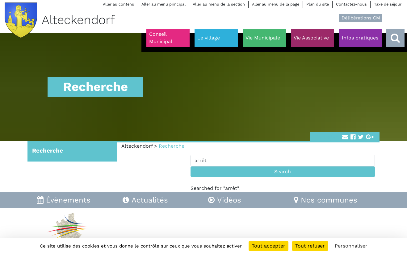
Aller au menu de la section (219, 4)
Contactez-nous (351, 4)
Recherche (47, 150)
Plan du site (317, 4)
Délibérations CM (361, 18)
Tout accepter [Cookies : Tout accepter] (268, 246)
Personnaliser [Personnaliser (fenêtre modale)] (351, 246)
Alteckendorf (137, 146)
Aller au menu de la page (275, 4)
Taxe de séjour (387, 4)
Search (282, 171)
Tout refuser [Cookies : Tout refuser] (310, 246)
